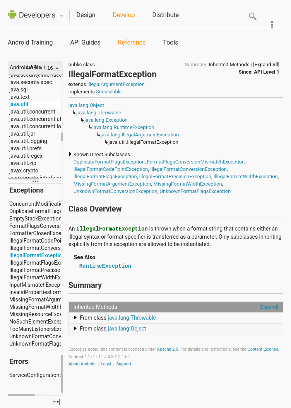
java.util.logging (28, 141)
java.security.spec (30, 82)
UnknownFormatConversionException (115, 191)
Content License (263, 349)
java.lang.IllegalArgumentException (140, 135)
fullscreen (56, 401)
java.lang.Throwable (98, 112)
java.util (18, 104)
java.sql (18, 89)
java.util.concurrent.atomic (41, 119)
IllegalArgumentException (116, 84)
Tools (170, 42)
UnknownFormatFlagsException (195, 191)
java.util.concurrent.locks (39, 126)
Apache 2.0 (167, 349)
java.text (19, 97)
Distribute (165, 15)
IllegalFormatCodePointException (111, 169)
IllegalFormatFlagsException (105, 176)
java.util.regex (26, 156)
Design (86, 15)
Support (124, 364)
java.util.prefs (25, 148)
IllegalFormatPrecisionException (175, 176)
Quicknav (61, 16)
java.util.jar (22, 134)
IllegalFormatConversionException (188, 169)
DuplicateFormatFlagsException (109, 162)
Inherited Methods (229, 64)
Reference (132, 42)
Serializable (109, 92)
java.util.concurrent (32, 111)
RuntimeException (105, 266)
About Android (82, 364)
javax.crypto (23, 170)
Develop (124, 15)
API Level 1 (266, 72)
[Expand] (269, 307)
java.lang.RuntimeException (123, 127)
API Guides (85, 42)
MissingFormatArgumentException (112, 184)
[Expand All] (266, 64)
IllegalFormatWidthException (246, 176)
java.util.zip (22, 163)
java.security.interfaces (37, 75)
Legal (106, 364)
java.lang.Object (86, 105)
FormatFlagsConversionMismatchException (196, 162)
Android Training (30, 42)
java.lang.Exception (106, 120)
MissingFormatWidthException (187, 184)
